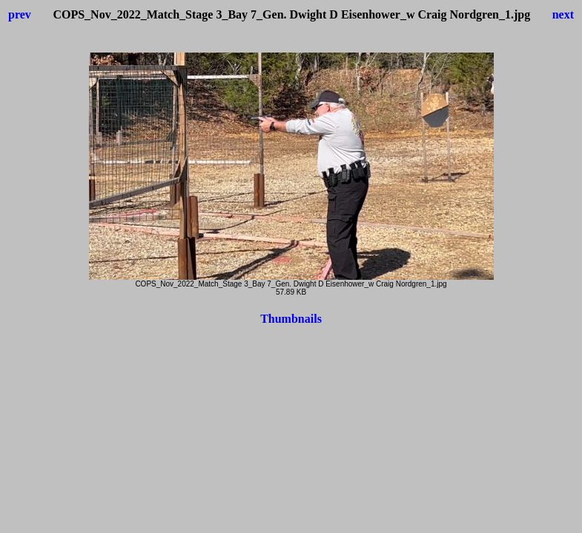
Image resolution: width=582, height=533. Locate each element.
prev (19, 14)
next (563, 14)
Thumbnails (291, 318)
